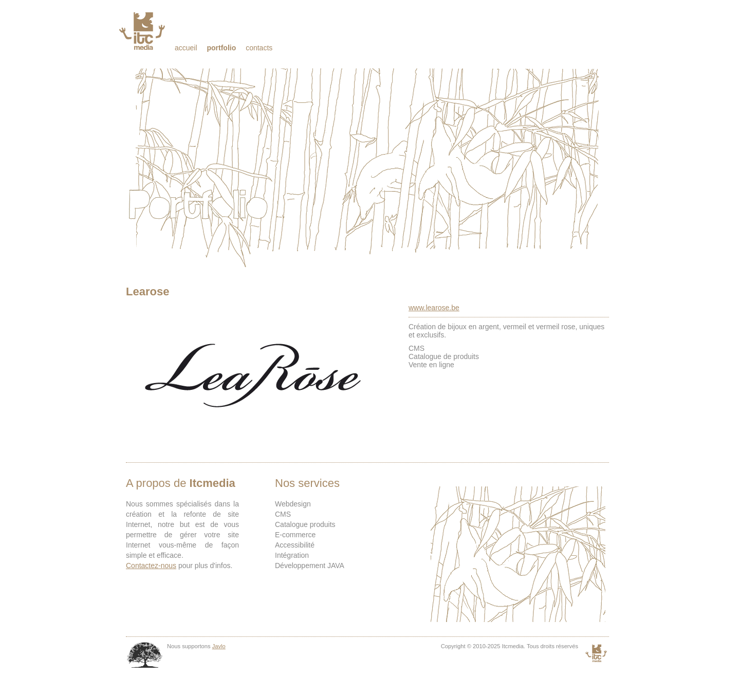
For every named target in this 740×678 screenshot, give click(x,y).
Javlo (219, 646)
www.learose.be (434, 308)
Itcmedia (143, 30)
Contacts (259, 48)
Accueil (186, 48)
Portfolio (221, 48)
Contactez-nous (151, 565)
